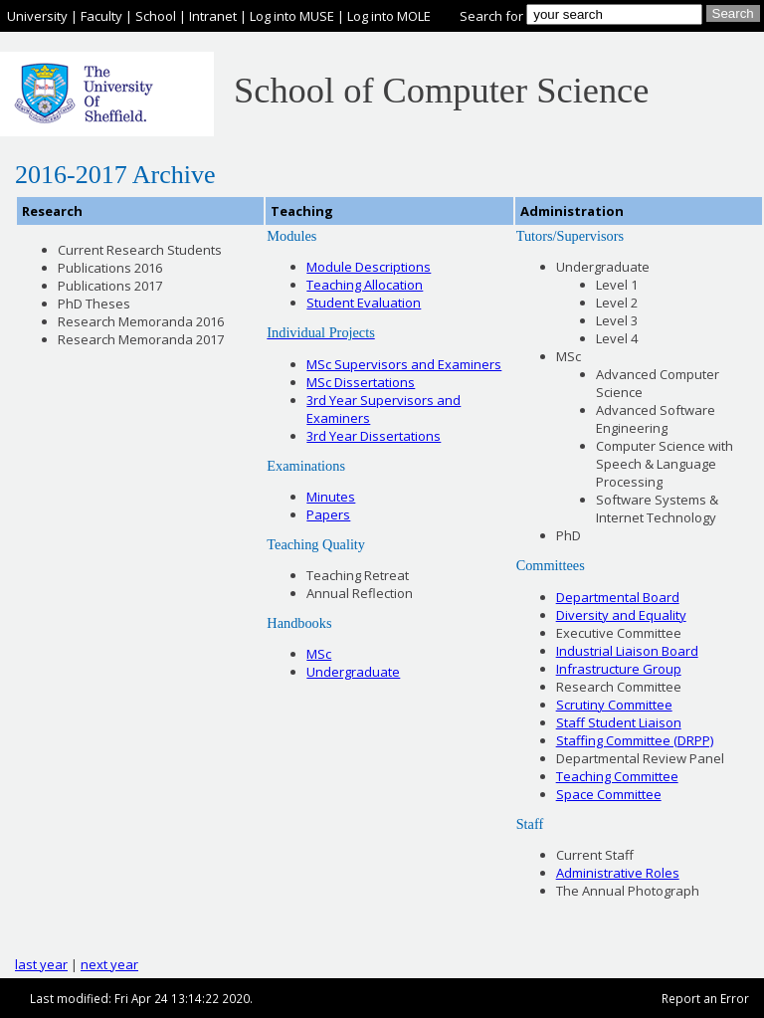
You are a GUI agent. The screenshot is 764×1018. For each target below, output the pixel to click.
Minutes (330, 497)
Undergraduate (353, 672)
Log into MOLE (389, 16)
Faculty (101, 16)
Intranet (213, 16)
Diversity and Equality (621, 615)
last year (41, 964)
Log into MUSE (292, 16)
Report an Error (705, 998)
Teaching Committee (617, 776)
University (37, 16)
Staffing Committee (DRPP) (634, 740)
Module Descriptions (368, 267)
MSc (318, 654)
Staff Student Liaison (618, 722)
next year (109, 964)
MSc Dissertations (360, 382)
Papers (328, 514)
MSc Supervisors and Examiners (403, 364)
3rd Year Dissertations (373, 436)
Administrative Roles (617, 873)
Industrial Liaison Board (627, 651)
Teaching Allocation (364, 285)
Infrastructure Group (618, 669)
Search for (491, 16)
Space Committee (609, 794)
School (155, 16)
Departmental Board (617, 597)
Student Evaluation (363, 302)
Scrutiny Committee (614, 704)
